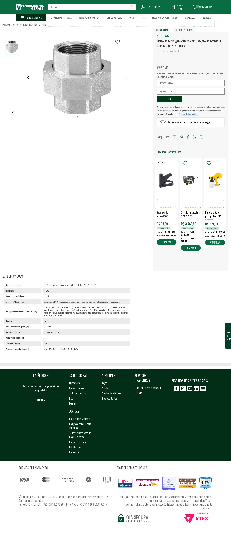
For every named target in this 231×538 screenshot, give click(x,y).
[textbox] (91, 7)
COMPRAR (167, 242)
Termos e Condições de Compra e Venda (80, 435)
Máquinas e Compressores (164, 17)
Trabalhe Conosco (77, 393)
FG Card (138, 393)
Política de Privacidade (79, 419)
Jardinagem (190, 17)
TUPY (167, 35)
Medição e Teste (114, 17)
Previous (157, 200)
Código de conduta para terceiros (80, 426)
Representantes (109, 398)
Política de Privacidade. (188, 114)
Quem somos (75, 383)
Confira (41, 400)
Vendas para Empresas (113, 393)
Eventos (73, 404)
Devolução (74, 452)
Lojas (104, 383)
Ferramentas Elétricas (61, 17)
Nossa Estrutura (76, 388)
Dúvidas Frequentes (78, 442)
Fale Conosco (75, 447)
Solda (132, 17)
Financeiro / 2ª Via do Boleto (148, 388)
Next (224, 200)
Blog (71, 398)
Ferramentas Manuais (89, 17)
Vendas (105, 388)
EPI (143, 17)
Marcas (207, 17)
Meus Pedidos (154, 7)
